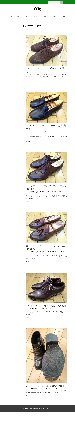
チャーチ (55, 70)
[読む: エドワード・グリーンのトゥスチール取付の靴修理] (46, 167)
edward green (41, 191)
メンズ (30, 70)
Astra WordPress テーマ (47, 411)
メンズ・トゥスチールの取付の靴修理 (46, 388)
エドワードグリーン (60, 191)
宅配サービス (46, 16)
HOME (11, 16)
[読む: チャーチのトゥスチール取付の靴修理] (46, 50)
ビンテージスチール (30, 132)
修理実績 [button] (36, 16)
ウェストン (58, 131)
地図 (64, 16)
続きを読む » (28, 80)
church (40, 70)
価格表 (27, 16)
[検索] (61, 2)
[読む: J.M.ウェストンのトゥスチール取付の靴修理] (46, 107)
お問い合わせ (56, 16)
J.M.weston (41, 131)
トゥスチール (60, 70)
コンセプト (19, 16)
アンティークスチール (49, 70)
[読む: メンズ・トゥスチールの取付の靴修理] (46, 358)
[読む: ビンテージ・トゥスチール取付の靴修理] (46, 287)
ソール (27, 70)
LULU (43, 70)
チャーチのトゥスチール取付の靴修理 (46, 68)
